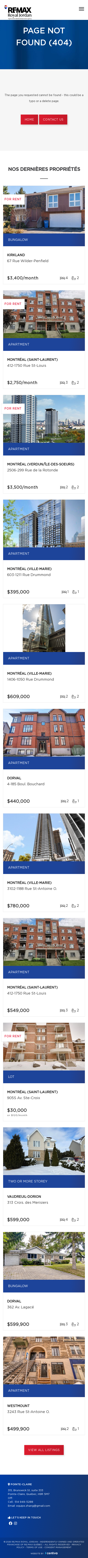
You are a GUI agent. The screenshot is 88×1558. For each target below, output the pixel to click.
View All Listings (44, 1450)
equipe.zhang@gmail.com (33, 1506)
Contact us (53, 119)
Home (29, 119)
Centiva (51, 1553)
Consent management (57, 1547)
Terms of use (34, 1547)
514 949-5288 (24, 1502)
